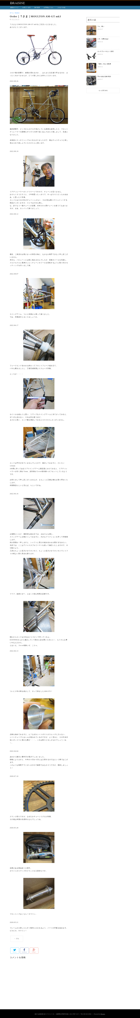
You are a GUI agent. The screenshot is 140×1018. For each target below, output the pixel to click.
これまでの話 (61, 7)
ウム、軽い (100, 26)
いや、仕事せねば (102, 39)
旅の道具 (37, 7)
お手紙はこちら (48, 7)
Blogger (103, 1014)
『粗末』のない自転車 (104, 64)
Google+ (34, 950)
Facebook (24, 950)
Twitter (15, 950)
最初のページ (14, 7)
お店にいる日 (26, 7)
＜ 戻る (16, 938)
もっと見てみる (103, 90)
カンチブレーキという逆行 (105, 51)
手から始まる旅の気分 (104, 76)
